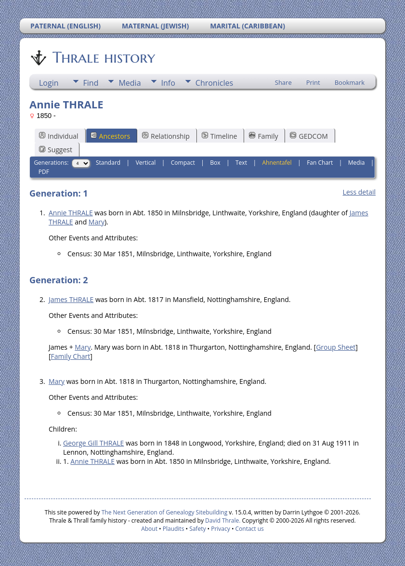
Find (91, 83)
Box (215, 162)
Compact (183, 162)
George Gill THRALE (93, 443)
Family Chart (71, 356)
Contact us (249, 529)
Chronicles (214, 83)
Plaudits (173, 529)
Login (49, 83)
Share (283, 82)
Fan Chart (320, 162)
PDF (44, 172)
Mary (97, 221)
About (149, 529)
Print (313, 82)
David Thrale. (222, 520)
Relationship (166, 136)
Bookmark (350, 82)
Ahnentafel (276, 162)
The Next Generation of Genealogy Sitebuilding (165, 512)
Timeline (219, 136)
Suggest (55, 149)
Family (263, 136)
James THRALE (71, 299)
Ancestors (110, 136)
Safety (197, 529)
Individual (58, 136)
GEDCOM (308, 136)
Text (241, 162)
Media (129, 83)
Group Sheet (335, 347)
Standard (108, 162)
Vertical (146, 162)
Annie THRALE (71, 212)
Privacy (220, 529)
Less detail (359, 192)
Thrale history (103, 57)
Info (168, 83)
